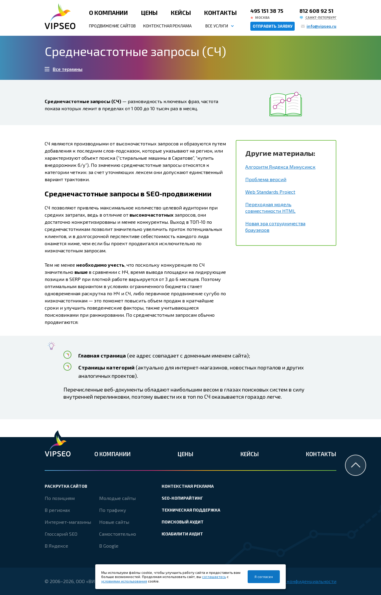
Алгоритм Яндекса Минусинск (280, 167)
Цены (149, 12)
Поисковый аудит (183, 521)
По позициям (60, 498)
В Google (108, 546)
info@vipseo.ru (321, 26)
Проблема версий (265, 179)
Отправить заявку (273, 26)
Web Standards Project (270, 192)
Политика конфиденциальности (299, 581)
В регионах (57, 510)
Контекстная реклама (167, 25)
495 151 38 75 (266, 10)
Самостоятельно (117, 534)
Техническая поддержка (191, 509)
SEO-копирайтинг (182, 498)
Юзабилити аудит (182, 533)
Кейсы (181, 12)
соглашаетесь (214, 576)
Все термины (67, 69)
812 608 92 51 (316, 10)
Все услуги (216, 25)
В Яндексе (56, 546)
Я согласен (263, 576)
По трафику (112, 510)
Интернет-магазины (68, 522)
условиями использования (124, 581)
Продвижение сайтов (112, 25)
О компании (108, 12)
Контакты (220, 12)
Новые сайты (114, 522)
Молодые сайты (117, 498)
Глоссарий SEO (61, 534)
